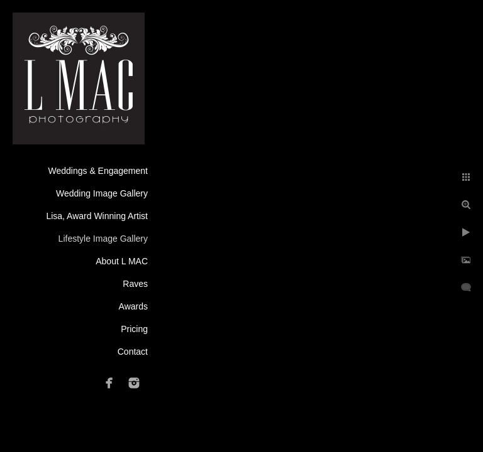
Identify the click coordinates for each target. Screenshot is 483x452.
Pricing (134, 329)
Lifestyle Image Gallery (103, 239)
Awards (133, 306)
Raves (135, 284)
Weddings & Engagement (98, 171)
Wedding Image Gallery (102, 193)
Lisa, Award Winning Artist (97, 216)
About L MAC (122, 261)
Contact (133, 352)
